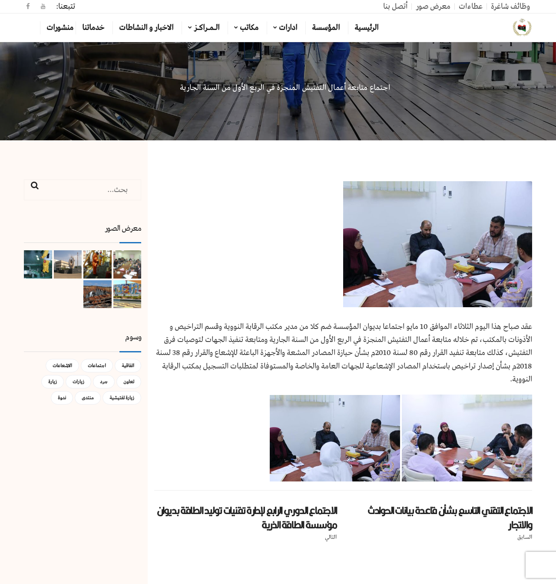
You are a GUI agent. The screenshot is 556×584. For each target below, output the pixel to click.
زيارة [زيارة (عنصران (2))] (52, 381)
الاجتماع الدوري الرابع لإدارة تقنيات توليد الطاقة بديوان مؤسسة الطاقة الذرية (247, 518)
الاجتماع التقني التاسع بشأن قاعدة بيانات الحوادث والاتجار (449, 518)
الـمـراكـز (206, 27)
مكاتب (249, 27)
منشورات (59, 27)
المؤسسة (326, 27)
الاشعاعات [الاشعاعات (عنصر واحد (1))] (62, 365)
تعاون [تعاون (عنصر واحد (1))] (128, 381)
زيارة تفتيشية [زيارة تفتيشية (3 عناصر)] (121, 397)
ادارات (288, 27)
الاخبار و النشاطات (146, 27)
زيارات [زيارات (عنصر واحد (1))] (78, 381)
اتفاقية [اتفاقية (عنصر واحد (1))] (128, 365)
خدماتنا (93, 27)
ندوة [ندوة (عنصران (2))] (62, 397)
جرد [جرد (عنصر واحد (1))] (104, 381)
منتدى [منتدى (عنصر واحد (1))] (88, 397)
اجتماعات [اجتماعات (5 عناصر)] (97, 365)
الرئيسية (366, 27)
